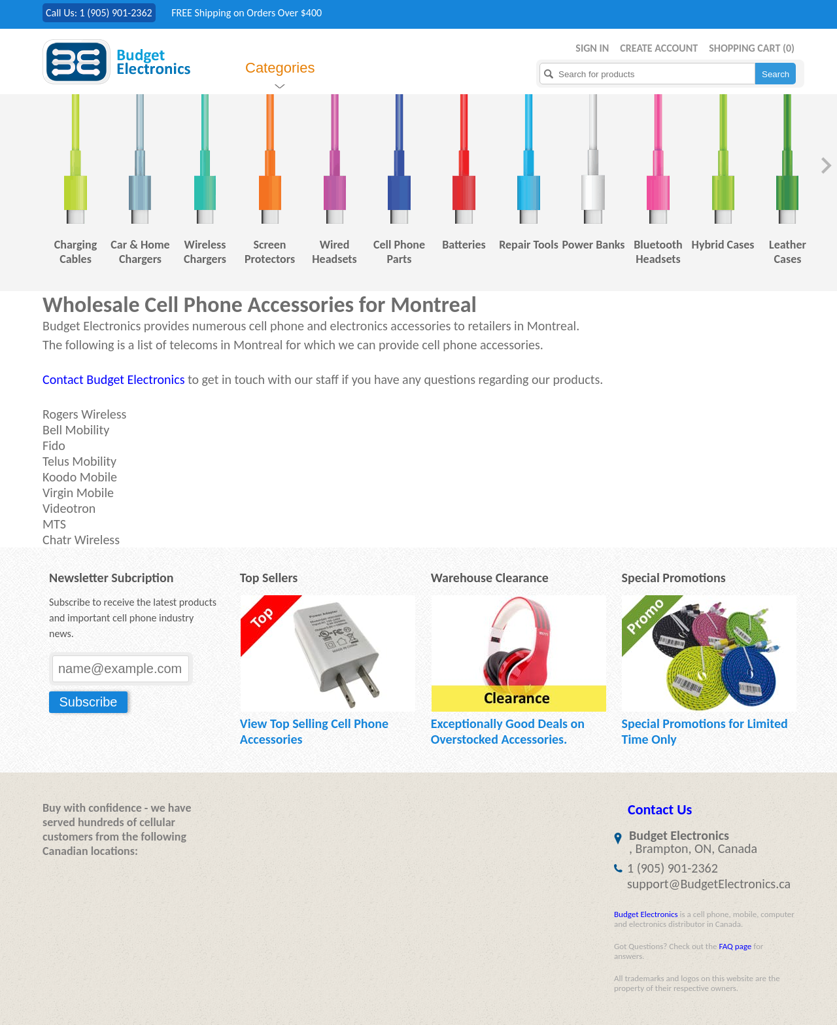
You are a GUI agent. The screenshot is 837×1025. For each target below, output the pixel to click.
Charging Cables (75, 251)
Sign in (592, 48)
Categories (280, 68)
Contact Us (660, 809)
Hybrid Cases (723, 244)
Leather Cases (787, 251)
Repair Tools (528, 244)
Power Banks (593, 244)
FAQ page (735, 946)
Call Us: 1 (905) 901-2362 (99, 13)
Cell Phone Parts (399, 251)
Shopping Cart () (751, 48)
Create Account (659, 48)
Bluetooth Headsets (658, 251)
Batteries (464, 244)
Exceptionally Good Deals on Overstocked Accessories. (508, 731)
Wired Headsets (334, 251)
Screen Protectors (270, 251)
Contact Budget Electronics (114, 379)
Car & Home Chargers (140, 251)
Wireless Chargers (205, 251)
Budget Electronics (646, 914)
